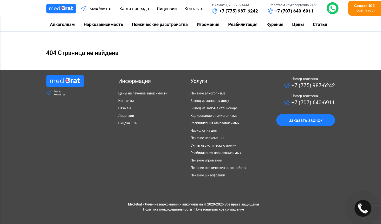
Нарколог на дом (204, 130)
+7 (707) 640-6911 (294, 11)
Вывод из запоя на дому (210, 101)
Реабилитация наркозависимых (216, 153)
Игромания (208, 24)
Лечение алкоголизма (208, 93)
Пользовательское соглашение (219, 209)
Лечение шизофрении (208, 175)
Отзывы (124, 108)
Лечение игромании (206, 160)
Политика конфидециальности (167, 209)
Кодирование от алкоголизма (214, 116)
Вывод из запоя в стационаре (214, 108)
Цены (298, 24)
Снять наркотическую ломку (213, 145)
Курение (274, 24)
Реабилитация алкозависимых (215, 123)
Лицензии (167, 8)
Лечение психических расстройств (218, 168)
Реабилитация (242, 24)
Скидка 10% (127, 123)
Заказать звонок (306, 120)
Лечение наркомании (208, 138)
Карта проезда (134, 8)
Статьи (320, 24)
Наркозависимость (103, 24)
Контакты (195, 8)
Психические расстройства (160, 24)
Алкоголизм (62, 24)
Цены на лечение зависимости (143, 93)
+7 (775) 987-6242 (238, 11)
